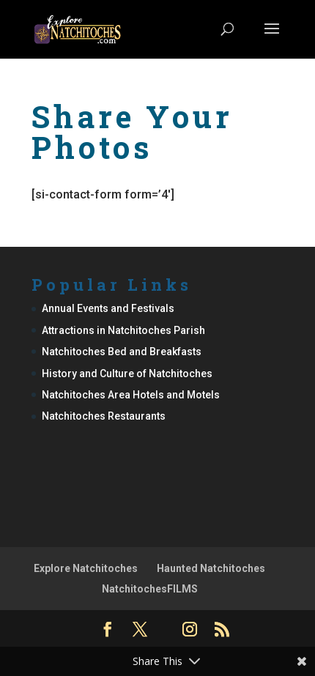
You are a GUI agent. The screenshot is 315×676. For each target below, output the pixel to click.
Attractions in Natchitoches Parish (123, 330)
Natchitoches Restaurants (104, 416)
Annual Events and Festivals (108, 308)
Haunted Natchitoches (211, 568)
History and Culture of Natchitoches (127, 373)
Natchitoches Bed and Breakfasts (121, 351)
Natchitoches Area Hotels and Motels (131, 395)
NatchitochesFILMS (150, 589)
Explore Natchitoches (86, 568)
